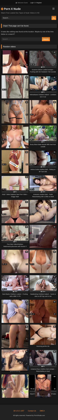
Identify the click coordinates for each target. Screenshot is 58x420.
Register (39, 3)
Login (32, 3)
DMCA (42, 411)
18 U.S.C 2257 (18, 411)
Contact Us (32, 411)
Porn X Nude (11, 9)
